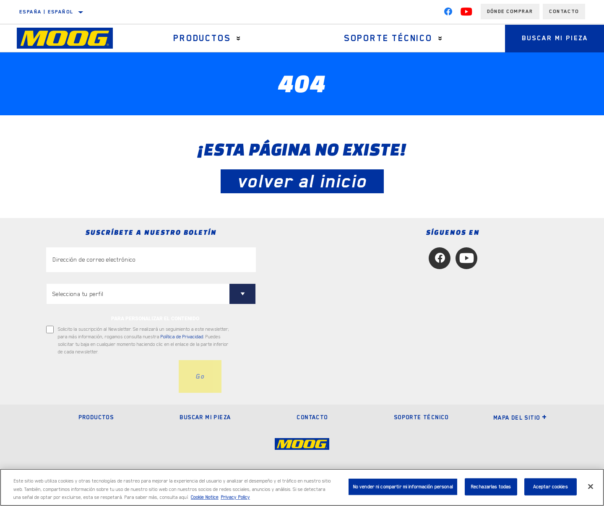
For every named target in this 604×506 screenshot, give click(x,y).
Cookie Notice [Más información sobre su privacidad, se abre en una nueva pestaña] (205, 497)
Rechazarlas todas (491, 486)
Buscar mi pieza (205, 417)
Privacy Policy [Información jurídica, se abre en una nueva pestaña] (235, 497)
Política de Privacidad (182, 337)
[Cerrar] (590, 486)
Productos (202, 38)
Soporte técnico (388, 38)
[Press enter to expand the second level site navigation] (238, 38)
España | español (46, 12)
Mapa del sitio (520, 417)
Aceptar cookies (550, 486)
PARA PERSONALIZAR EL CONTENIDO (155, 319)
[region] (302, 487)
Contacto (564, 11)
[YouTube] (466, 13)
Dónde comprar (510, 11)
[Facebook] (448, 13)
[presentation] (110, 376)
